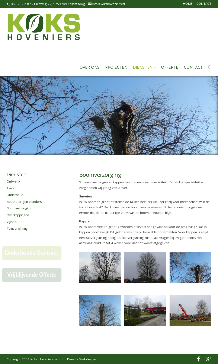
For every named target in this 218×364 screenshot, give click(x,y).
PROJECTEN (116, 67)
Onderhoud (15, 195)
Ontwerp (13, 181)
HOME (188, 3)
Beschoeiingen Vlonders (24, 201)
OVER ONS (90, 67)
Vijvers (12, 221)
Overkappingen (18, 215)
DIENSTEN (143, 67)
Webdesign (87, 359)
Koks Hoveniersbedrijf (46, 359)
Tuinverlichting (17, 228)
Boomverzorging (19, 208)
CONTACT (203, 3)
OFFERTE (169, 67)
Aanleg (11, 188)
